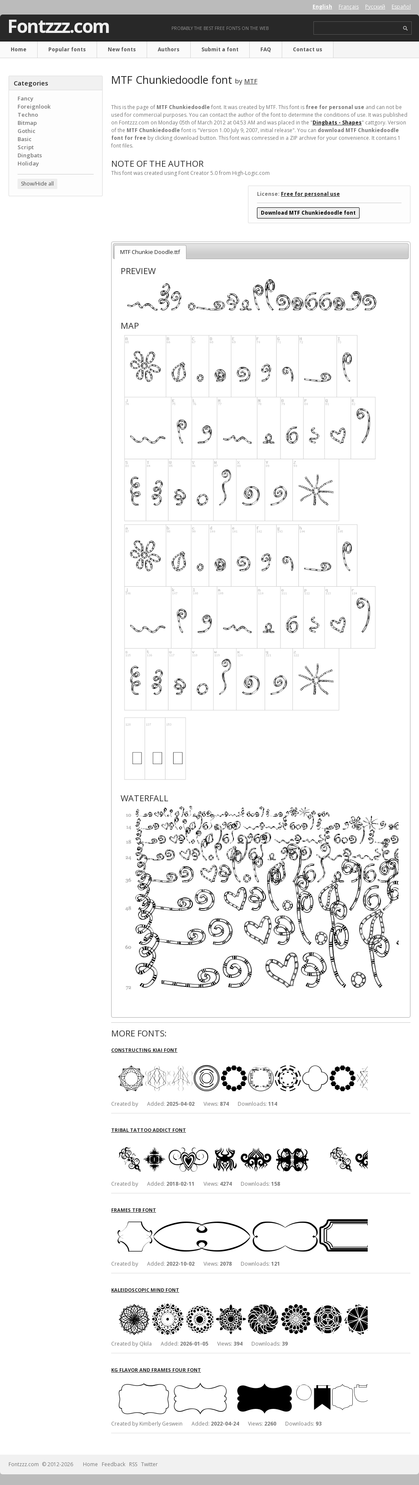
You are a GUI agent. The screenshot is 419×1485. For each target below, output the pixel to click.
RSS (133, 1464)
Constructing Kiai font (144, 1050)
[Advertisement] (56, 254)
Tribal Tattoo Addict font (148, 1130)
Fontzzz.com (58, 26)
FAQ (265, 49)
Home (19, 49)
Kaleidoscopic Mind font (145, 1290)
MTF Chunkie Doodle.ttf (150, 252)
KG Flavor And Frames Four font (156, 1370)
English (322, 6)
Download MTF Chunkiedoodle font (308, 212)
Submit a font (220, 49)
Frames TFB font (133, 1210)
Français (349, 6)
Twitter (149, 1464)
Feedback (113, 1464)
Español (401, 6)
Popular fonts (67, 49)
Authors (169, 49)
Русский (375, 6)
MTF (250, 81)
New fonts (122, 49)
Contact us (307, 49)
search (405, 28)
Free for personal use (310, 194)
